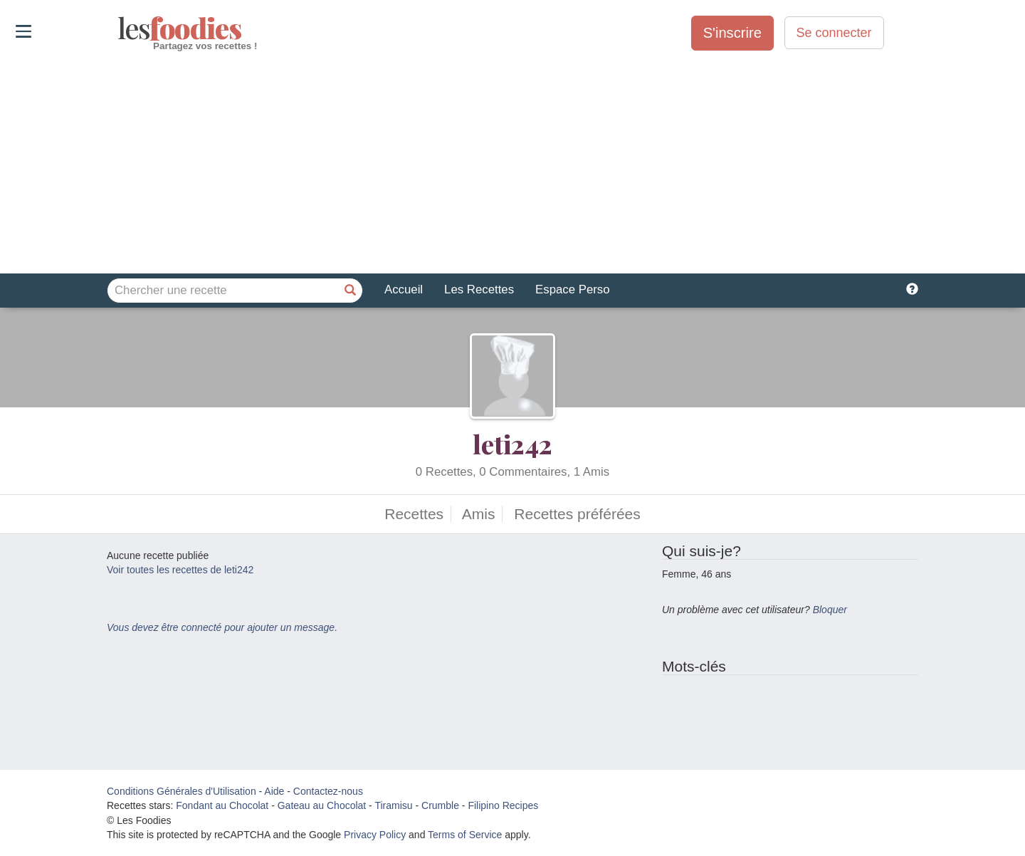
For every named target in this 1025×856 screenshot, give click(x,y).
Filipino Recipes (503, 805)
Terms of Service (465, 834)
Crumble (440, 805)
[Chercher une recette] (350, 290)
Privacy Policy (375, 834)
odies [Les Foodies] (119, 28)
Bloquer (830, 609)
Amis (478, 514)
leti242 (512, 444)
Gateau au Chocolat (322, 805)
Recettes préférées (577, 514)
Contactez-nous (328, 791)
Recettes (413, 514)
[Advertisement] (512, 163)
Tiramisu (393, 805)
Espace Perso (572, 289)
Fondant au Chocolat (222, 805)
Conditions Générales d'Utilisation (181, 791)
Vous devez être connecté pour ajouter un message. (222, 627)
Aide (274, 791)
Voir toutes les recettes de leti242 (180, 569)
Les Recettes (479, 289)
